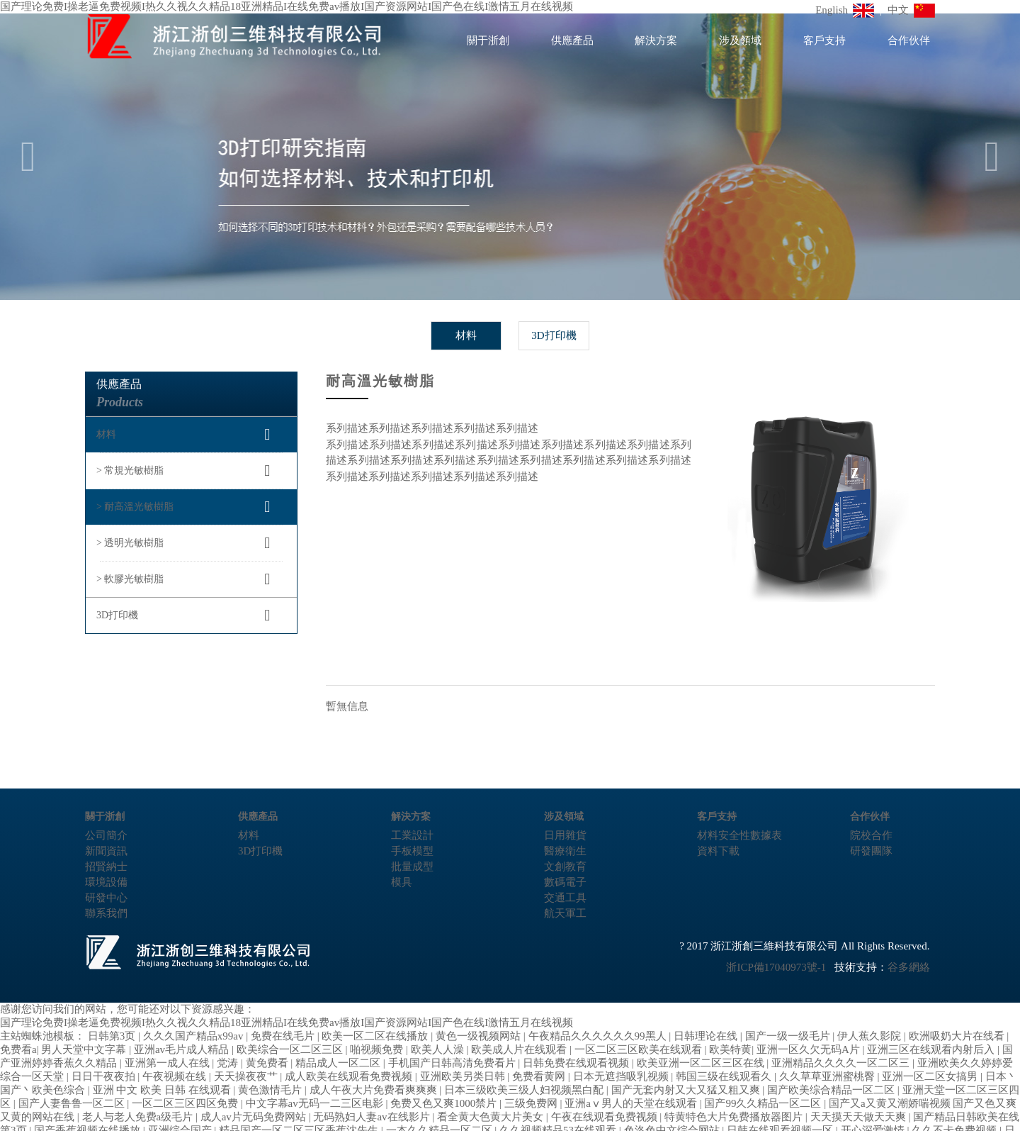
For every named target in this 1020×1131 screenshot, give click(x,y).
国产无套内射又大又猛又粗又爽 (687, 1090)
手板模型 (412, 851)
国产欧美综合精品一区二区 (832, 1090)
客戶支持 (824, 40)
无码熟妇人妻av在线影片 (372, 1116)
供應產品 (572, 40)
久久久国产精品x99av (194, 1036)
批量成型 (412, 866)
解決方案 (656, 40)
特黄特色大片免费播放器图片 (734, 1116)
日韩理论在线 (707, 1036)
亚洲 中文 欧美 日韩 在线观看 (163, 1090)
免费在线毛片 (284, 1036)
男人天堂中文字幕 (85, 1049)
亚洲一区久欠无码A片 (809, 1049)
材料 (466, 335)
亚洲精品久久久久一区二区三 (841, 1063)
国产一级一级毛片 (789, 1036)
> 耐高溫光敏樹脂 (135, 506)
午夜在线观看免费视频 (605, 1116)
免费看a (18, 1049)
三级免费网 (532, 1103)
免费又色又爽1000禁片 (444, 1103)
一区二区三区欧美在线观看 (639, 1049)
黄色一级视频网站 (479, 1036)
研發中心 (106, 897)
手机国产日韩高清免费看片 (453, 1063)
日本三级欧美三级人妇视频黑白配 (525, 1090)
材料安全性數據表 (739, 835)
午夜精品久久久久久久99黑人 (598, 1036)
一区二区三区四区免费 (186, 1103)
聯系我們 (106, 913)
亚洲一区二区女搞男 (931, 1076)
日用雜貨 (565, 835)
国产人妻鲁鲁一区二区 (73, 1103)
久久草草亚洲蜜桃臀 (828, 1076)
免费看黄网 (540, 1076)
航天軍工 (565, 913)
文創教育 (565, 866)
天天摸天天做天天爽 (859, 1116)
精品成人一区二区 (339, 1063)
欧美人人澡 (439, 1049)
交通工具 (565, 897)
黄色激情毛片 (271, 1090)
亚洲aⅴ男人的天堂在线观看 (632, 1103)
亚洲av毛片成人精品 (183, 1049)
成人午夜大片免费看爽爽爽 (375, 1090)
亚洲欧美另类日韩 (464, 1076)
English (844, 10)
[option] (510, 156)
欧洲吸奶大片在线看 (958, 1036)
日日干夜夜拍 (105, 1076)
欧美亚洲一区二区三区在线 (702, 1063)
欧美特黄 (730, 1049)
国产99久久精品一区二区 (764, 1103)
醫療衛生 (565, 851)
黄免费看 (268, 1063)
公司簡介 (106, 835)
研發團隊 (871, 851)
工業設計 (412, 835)
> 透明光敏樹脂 (130, 542)
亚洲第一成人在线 (168, 1063)
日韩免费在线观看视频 (577, 1063)
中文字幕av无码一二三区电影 (316, 1103)
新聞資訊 (106, 851)
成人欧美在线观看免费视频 (350, 1076)
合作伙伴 (909, 40)
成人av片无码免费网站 (254, 1116)
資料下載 (718, 851)
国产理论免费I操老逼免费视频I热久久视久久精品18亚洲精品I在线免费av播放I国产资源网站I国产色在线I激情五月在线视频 (286, 1022)
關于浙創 (488, 40)
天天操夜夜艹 (247, 1076)
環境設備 (106, 882)
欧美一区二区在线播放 (376, 1036)
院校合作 (871, 835)
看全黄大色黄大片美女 (491, 1116)
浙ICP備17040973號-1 (776, 967)
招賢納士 (106, 866)
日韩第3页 (113, 1036)
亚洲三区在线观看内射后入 (932, 1049)
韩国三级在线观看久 (725, 1076)
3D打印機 (553, 335)
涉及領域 (740, 40)
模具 (401, 882)
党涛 (229, 1063)
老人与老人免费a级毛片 (139, 1116)
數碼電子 (565, 882)
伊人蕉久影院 (870, 1036)
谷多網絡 (909, 967)
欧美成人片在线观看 (520, 1049)
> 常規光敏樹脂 (130, 470)
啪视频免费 (378, 1049)
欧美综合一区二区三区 (291, 1049)
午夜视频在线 (175, 1076)
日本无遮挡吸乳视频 (622, 1076)
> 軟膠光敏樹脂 (130, 579)
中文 (912, 10)
